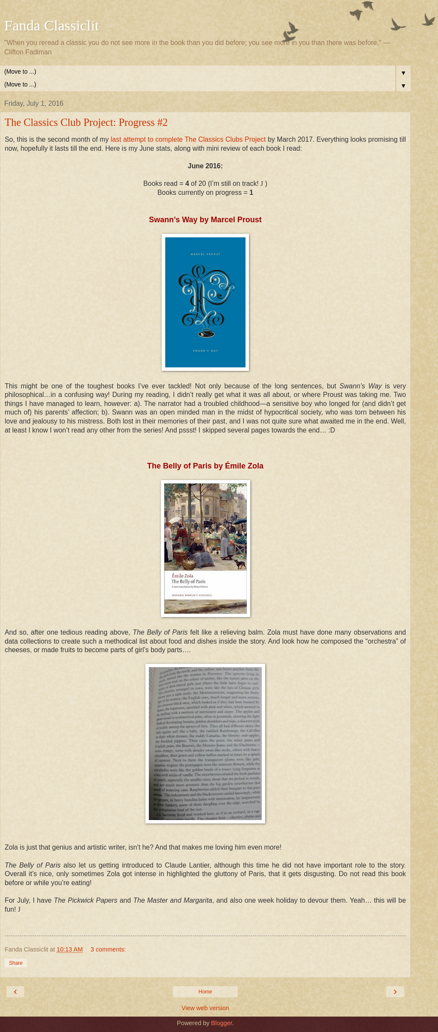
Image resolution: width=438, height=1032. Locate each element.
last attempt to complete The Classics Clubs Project (188, 139)
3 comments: (108, 949)
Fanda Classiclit (51, 25)
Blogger (221, 1023)
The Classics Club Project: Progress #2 (86, 122)
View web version (205, 1008)
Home (205, 992)
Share (16, 963)
